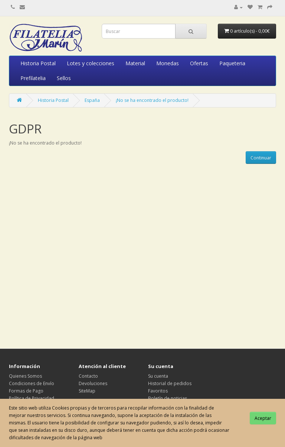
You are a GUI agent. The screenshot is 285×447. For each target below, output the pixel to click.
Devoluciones (93, 383)
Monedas (167, 63)
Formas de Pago (26, 391)
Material (135, 63)
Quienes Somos (25, 376)
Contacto (88, 376)
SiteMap (87, 391)
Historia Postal (38, 63)
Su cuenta (158, 376)
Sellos (64, 78)
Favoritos (158, 391)
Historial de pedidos (169, 383)
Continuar (260, 158)
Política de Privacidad (31, 398)
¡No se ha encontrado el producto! (152, 100)
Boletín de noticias (167, 398)
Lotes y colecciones (90, 63)
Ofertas (199, 63)
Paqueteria (232, 63)
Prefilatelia (33, 78)
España (92, 100)
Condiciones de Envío (31, 383)
